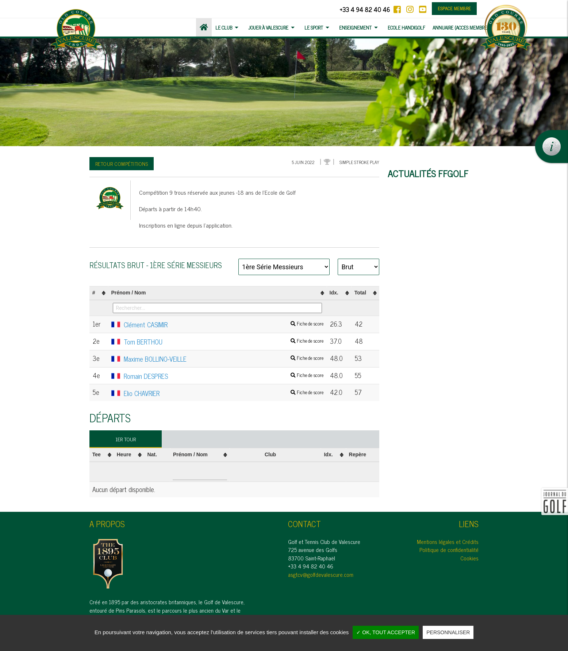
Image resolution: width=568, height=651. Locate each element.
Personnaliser (448, 632)
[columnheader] (98, 293)
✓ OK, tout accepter (385, 632)
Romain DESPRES (217, 376)
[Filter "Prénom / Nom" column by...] (217, 308)
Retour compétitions (121, 163)
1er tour (125, 439)
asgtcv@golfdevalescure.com (320, 574)
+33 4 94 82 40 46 (364, 9)
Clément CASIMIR (217, 325)
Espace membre (454, 8)
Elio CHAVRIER (217, 393)
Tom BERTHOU (217, 342)
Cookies (469, 558)
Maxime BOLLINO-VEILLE (217, 359)
